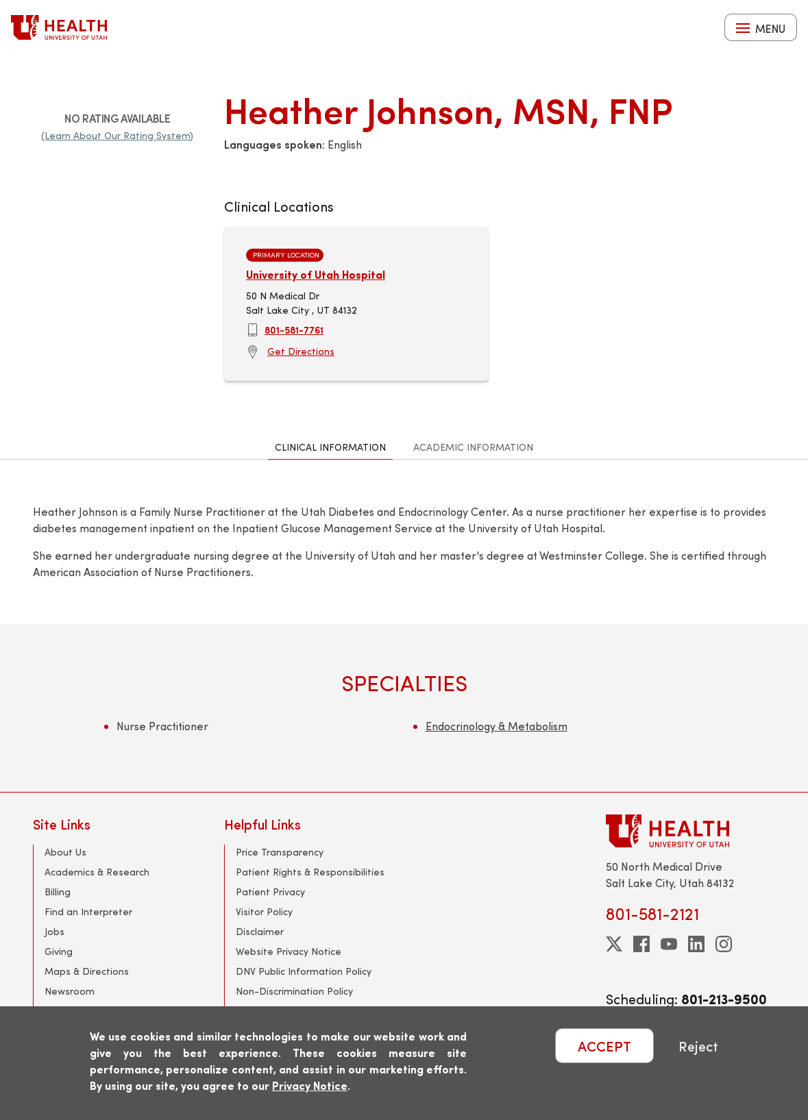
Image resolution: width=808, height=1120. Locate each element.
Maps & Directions (87, 971)
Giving (59, 951)
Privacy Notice (309, 1085)
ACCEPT (604, 1045)
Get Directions (300, 351)
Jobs (54, 931)
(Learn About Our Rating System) (117, 135)
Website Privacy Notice (288, 951)
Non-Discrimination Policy (294, 990)
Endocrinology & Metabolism (496, 726)
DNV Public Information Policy (303, 971)
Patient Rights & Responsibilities (310, 871)
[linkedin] (696, 944)
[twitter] (614, 944)
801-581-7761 (294, 329)
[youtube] (669, 944)
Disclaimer (260, 931)
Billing (58, 891)
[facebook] (641, 944)
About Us (65, 851)
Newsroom (70, 990)
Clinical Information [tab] (330, 446)
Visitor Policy (264, 911)
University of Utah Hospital (315, 274)
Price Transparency (279, 851)
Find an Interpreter (88, 911)
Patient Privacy (270, 891)
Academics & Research (97, 871)
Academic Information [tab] (473, 446)
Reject (698, 1045)
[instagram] (723, 944)
